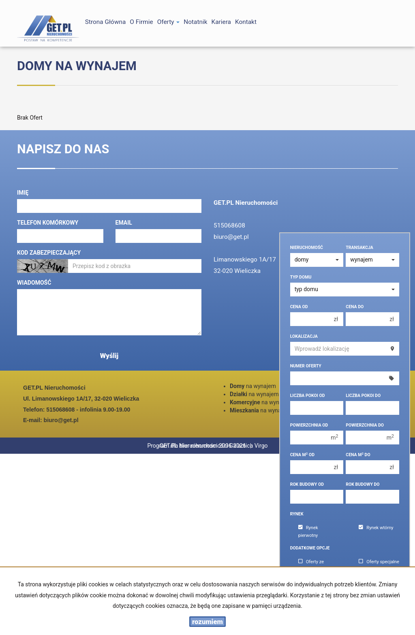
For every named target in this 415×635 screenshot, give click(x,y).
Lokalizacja (304, 336)
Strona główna (105, 22)
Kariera (221, 22)
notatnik (195, 22)
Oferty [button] (168, 22)
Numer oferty (305, 366)
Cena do (355, 306)
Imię (22, 192)
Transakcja (359, 247)
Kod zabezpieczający (49, 252)
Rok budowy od (307, 484)
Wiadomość (34, 282)
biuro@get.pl (231, 236)
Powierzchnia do (365, 425)
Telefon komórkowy (47, 222)
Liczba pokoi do (363, 395)
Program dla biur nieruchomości (237, 445)
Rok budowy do (362, 484)
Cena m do (358, 454)
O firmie (141, 22)
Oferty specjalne (379, 561)
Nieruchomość (306, 247)
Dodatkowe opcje (310, 548)
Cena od (299, 306)
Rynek (297, 514)
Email (124, 222)
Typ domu (301, 277)
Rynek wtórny (376, 527)
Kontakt (246, 22)
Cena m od (302, 454)
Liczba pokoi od (307, 395)
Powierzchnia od (309, 425)
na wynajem (253, 386)
